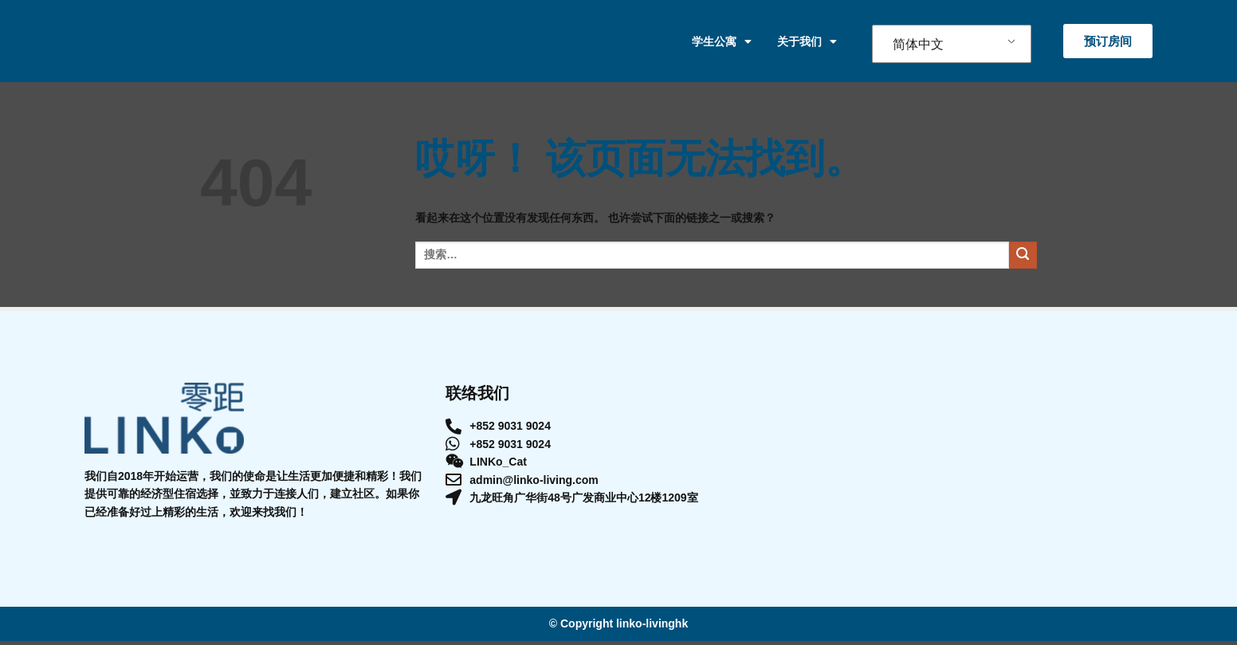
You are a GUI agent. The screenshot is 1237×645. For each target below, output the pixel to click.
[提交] (1023, 259)
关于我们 (807, 43)
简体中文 (918, 46)
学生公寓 (722, 43)
